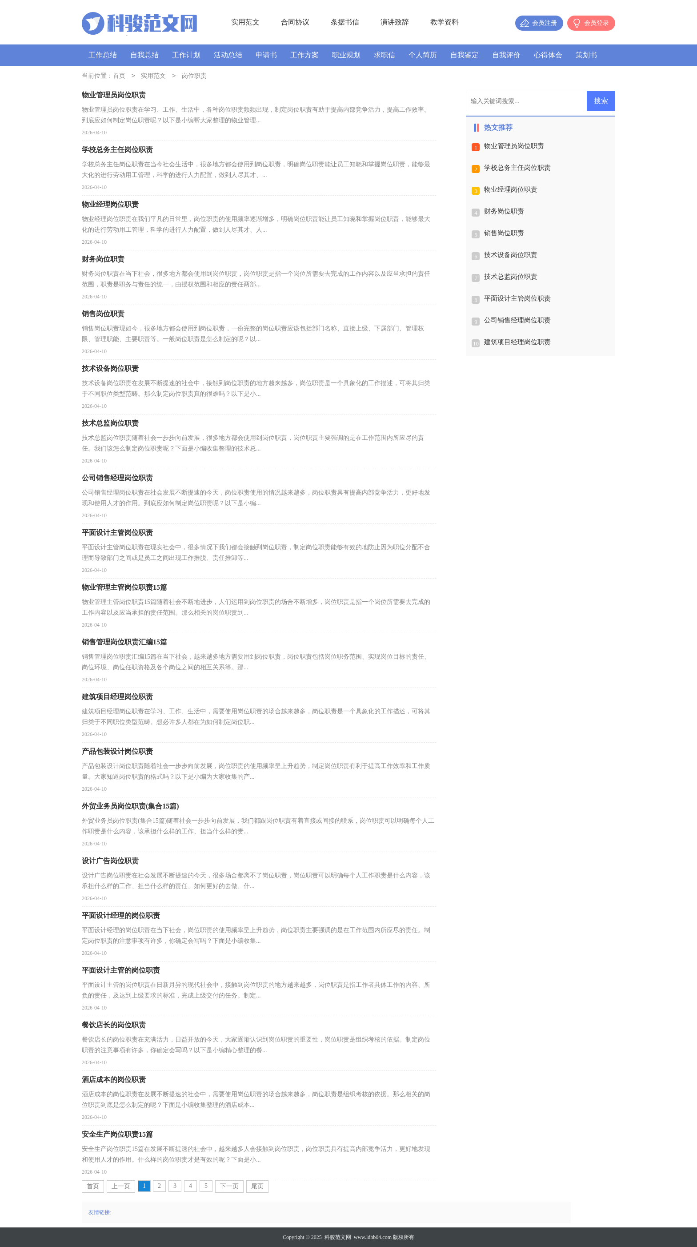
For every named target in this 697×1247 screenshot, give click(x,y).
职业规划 (346, 55)
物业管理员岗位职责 (514, 145)
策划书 (586, 55)
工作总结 (102, 55)
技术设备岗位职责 (510, 254)
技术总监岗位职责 (510, 276)
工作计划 (186, 55)
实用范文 (245, 22)
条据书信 (345, 22)
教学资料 (444, 22)
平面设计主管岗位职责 (517, 298)
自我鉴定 (464, 55)
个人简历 (423, 55)
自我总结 (144, 55)
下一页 (229, 1186)
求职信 (384, 55)
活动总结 (228, 55)
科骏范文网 (337, 1237)
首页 (119, 76)
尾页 (257, 1186)
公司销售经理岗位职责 (517, 320)
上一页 (121, 1186)
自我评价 (506, 55)
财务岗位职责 (504, 211)
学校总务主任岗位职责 (517, 167)
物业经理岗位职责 (510, 189)
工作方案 (304, 55)
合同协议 (295, 22)
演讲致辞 (395, 22)
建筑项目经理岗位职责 (517, 342)
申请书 (266, 55)
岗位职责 (194, 76)
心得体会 (548, 55)
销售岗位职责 (504, 233)
